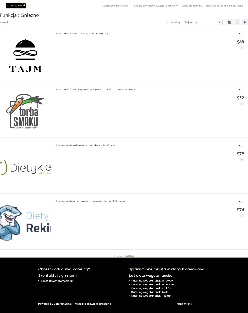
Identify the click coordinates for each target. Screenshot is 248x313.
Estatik (129, 256)
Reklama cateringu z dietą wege (224, 5)
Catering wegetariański (115, 5)
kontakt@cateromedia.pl (57, 280)
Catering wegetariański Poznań (151, 296)
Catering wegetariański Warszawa (153, 284)
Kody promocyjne (192, 5)
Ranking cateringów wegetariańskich (154, 5)
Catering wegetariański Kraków (151, 288)
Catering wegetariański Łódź (149, 292)
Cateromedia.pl (63, 303)
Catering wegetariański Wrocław (152, 280)
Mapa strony (184, 303)
